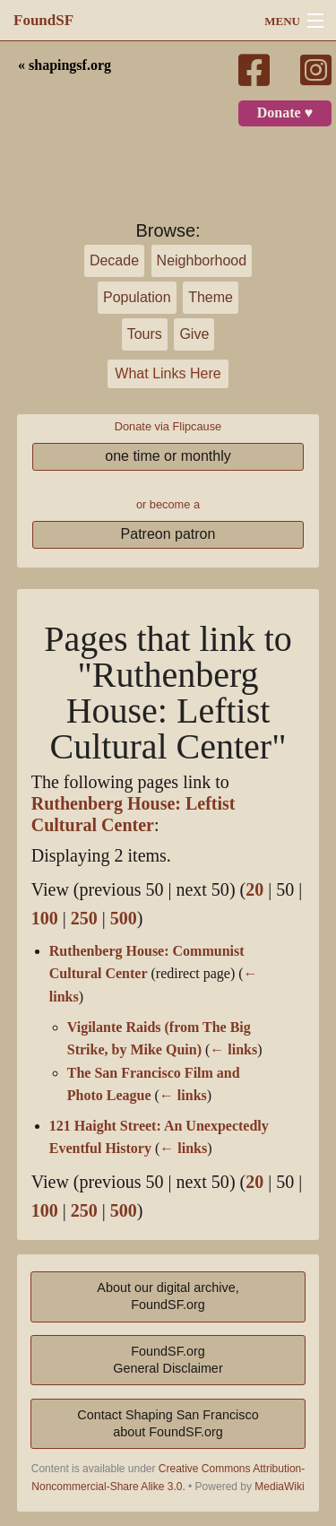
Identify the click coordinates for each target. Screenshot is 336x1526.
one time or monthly (168, 456)
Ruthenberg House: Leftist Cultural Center (133, 814)
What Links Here (167, 373)
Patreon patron (168, 534)
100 (44, 918)
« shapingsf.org (64, 65)
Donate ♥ (285, 113)
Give (194, 334)
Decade (114, 260)
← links (233, 1050)
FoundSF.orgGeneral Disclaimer (167, 1359)
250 (84, 918)
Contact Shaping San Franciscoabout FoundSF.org (167, 1423)
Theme (210, 297)
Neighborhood (202, 260)
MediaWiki (279, 1486)
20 (254, 890)
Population (137, 297)
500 (123, 918)
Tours (144, 334)
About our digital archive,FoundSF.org (167, 1296)
